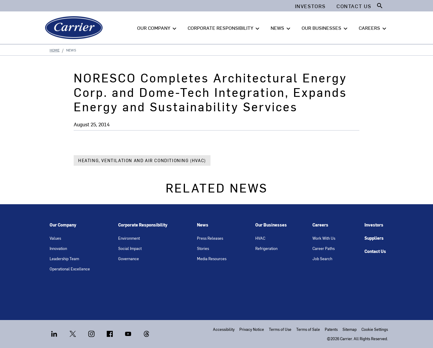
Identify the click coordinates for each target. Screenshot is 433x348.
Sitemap (349, 329)
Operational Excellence (70, 268)
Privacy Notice (251, 329)
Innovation (58, 248)
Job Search (322, 258)
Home (55, 50)
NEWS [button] (281, 28)
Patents (331, 329)
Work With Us (323, 238)
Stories (203, 248)
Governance (128, 258)
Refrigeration (266, 248)
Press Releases (210, 238)
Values (55, 238)
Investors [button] (310, 6)
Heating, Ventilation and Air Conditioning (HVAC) (142, 160)
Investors (373, 225)
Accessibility (224, 329)
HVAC (260, 238)
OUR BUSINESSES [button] (325, 28)
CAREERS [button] (373, 28)
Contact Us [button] (353, 6)
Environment (129, 238)
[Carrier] (75, 27)
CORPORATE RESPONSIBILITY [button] (224, 28)
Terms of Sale (308, 329)
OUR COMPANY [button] (157, 28)
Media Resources (211, 258)
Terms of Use (280, 329)
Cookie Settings (374, 329)
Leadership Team (64, 258)
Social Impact (130, 248)
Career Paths (323, 248)
